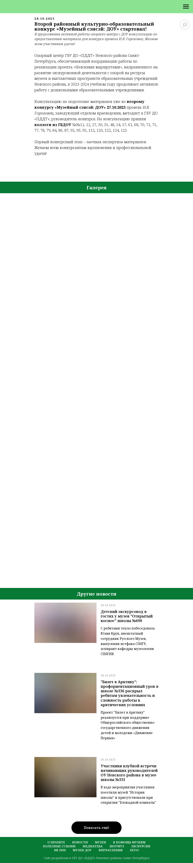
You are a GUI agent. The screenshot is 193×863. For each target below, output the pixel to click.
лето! (134, 850)
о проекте (56, 842)
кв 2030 (60, 850)
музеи (100, 842)
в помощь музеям (129, 842)
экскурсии (140, 846)
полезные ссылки (59, 846)
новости (80, 842)
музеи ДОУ (82, 850)
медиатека (93, 846)
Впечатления (111, 850)
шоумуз (117, 846)
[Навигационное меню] (186, 7)
